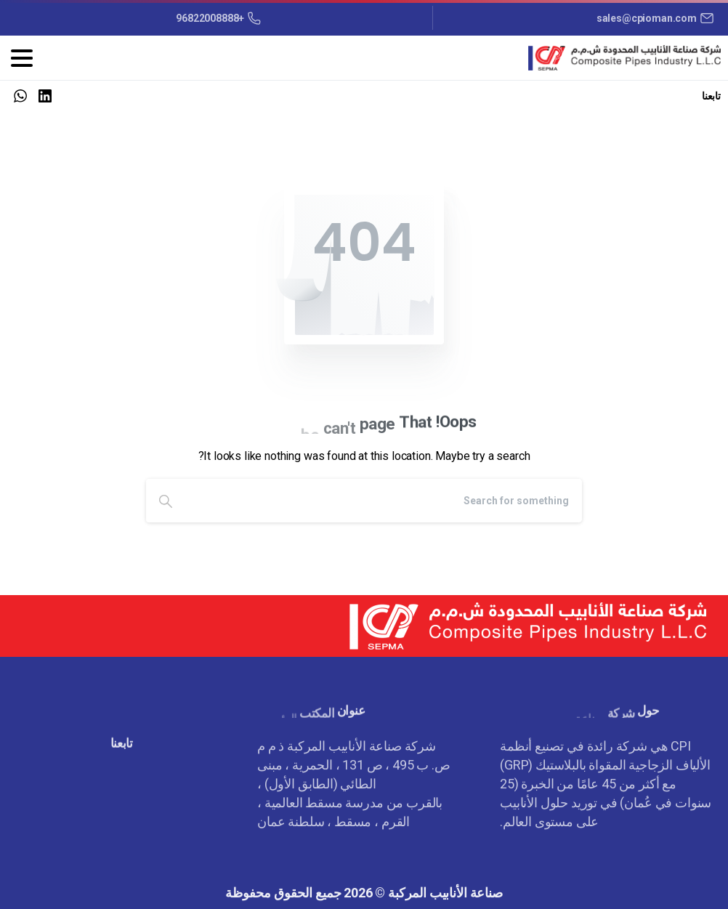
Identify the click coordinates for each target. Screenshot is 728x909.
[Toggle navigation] (21, 58)
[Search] (383, 500)
